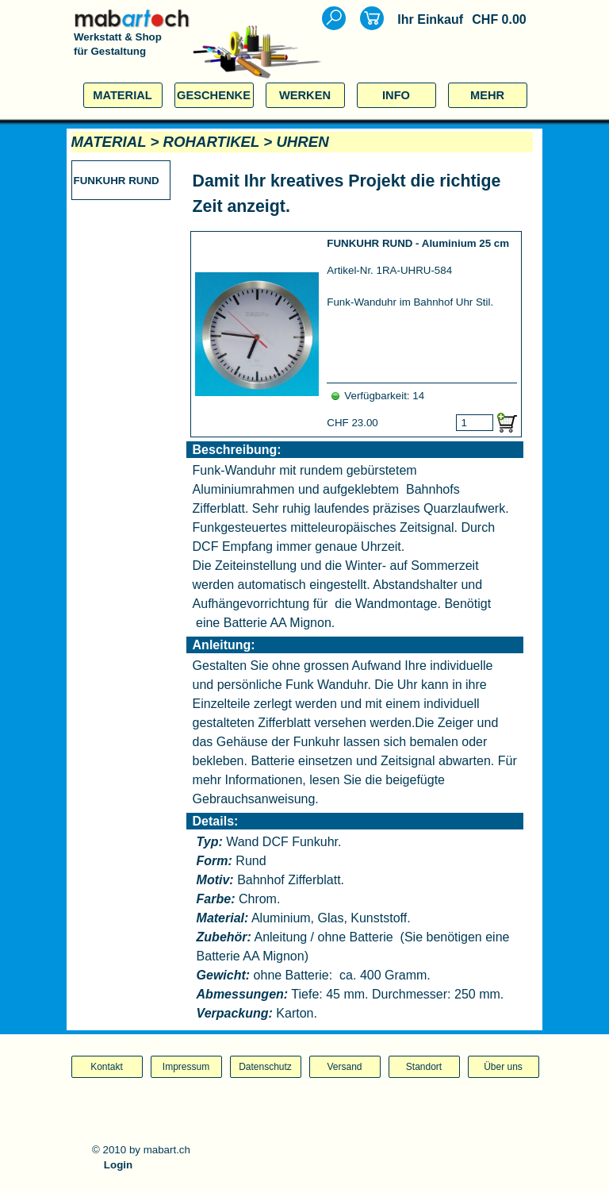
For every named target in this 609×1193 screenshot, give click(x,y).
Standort (424, 1066)
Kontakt (106, 1066)
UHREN (302, 141)
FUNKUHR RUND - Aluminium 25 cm (418, 243)
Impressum (186, 1066)
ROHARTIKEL (211, 141)
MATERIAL (122, 95)
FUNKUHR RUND (116, 181)
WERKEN (305, 95)
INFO (396, 95)
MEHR (487, 95)
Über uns (503, 1066)
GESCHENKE (214, 95)
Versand (344, 1066)
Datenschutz (265, 1066)
